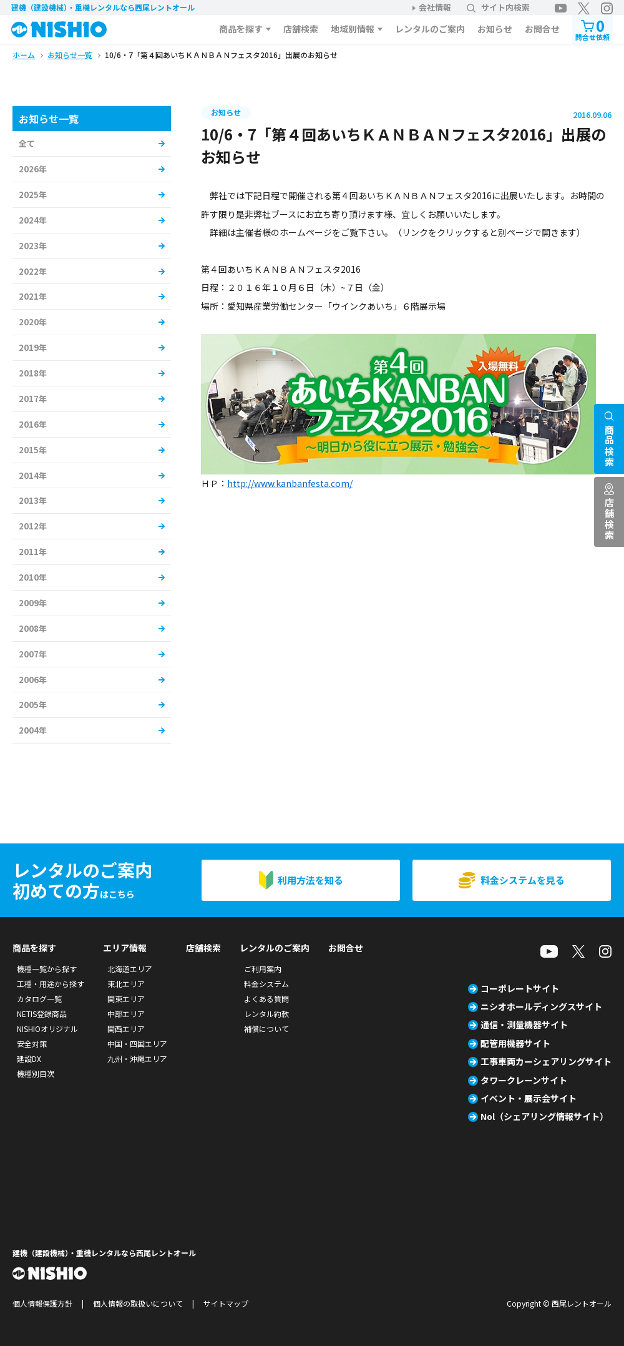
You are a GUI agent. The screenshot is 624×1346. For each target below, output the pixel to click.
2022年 (33, 271)
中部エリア (126, 1013)
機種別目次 (35, 1073)
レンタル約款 (266, 1013)
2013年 (33, 500)
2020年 (33, 322)
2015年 (33, 450)
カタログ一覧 (39, 998)
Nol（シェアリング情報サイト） (544, 1116)
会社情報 (435, 7)
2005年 (33, 704)
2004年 (33, 730)
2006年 (33, 679)
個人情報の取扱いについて (138, 1303)
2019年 (33, 347)
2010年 (33, 577)
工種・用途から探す (50, 983)
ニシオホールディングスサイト (541, 1006)
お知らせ (494, 28)
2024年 (33, 220)
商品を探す (241, 28)
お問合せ (542, 28)
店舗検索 (300, 28)
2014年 (33, 475)
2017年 (33, 399)
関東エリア (126, 998)
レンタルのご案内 (430, 28)
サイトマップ (225, 1303)
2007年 (33, 654)
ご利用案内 (262, 968)
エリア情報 (125, 947)
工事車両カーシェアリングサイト (546, 1061)
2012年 (33, 526)
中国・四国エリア (137, 1043)
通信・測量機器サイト (524, 1024)
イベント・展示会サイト (528, 1098)
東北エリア (126, 983)
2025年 (33, 194)
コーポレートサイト (519, 988)
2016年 (33, 424)
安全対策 (32, 1043)
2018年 (33, 373)
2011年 (33, 552)
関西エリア (126, 1028)
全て (27, 143)
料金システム (266, 983)
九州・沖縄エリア (137, 1058)
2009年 (33, 603)
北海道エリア (129, 968)
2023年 (33, 246)
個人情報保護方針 (42, 1303)
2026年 (33, 169)
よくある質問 (266, 998)
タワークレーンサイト (523, 1080)
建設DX (29, 1058)
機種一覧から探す (47, 968)
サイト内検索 (498, 7)
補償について (266, 1028)
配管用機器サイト (515, 1043)
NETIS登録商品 (42, 1013)
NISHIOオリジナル (47, 1028)
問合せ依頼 (592, 28)
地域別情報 (352, 28)
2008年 (33, 628)
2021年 (33, 296)
